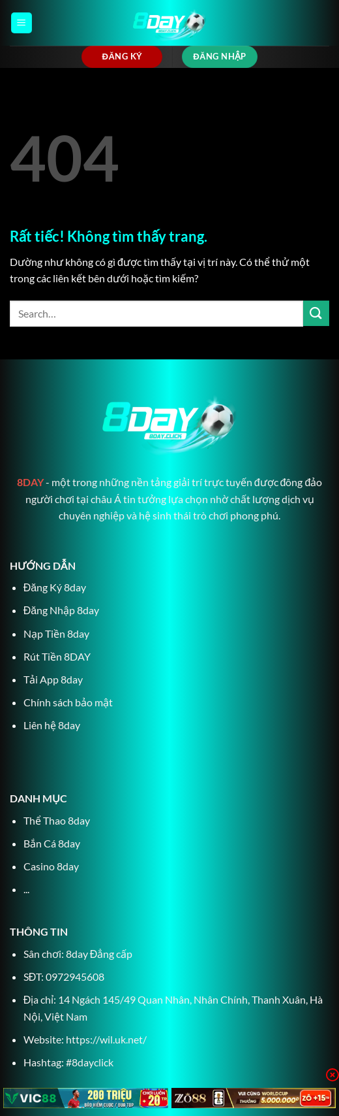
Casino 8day (51, 866)
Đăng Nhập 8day (61, 610)
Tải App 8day (53, 679)
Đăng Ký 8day (54, 587)
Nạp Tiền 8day (56, 633)
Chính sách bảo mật (68, 702)
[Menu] (21, 23)
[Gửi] (316, 313)
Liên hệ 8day (51, 725)
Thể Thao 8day (56, 820)
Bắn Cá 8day (51, 843)
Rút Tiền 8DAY (57, 656)
